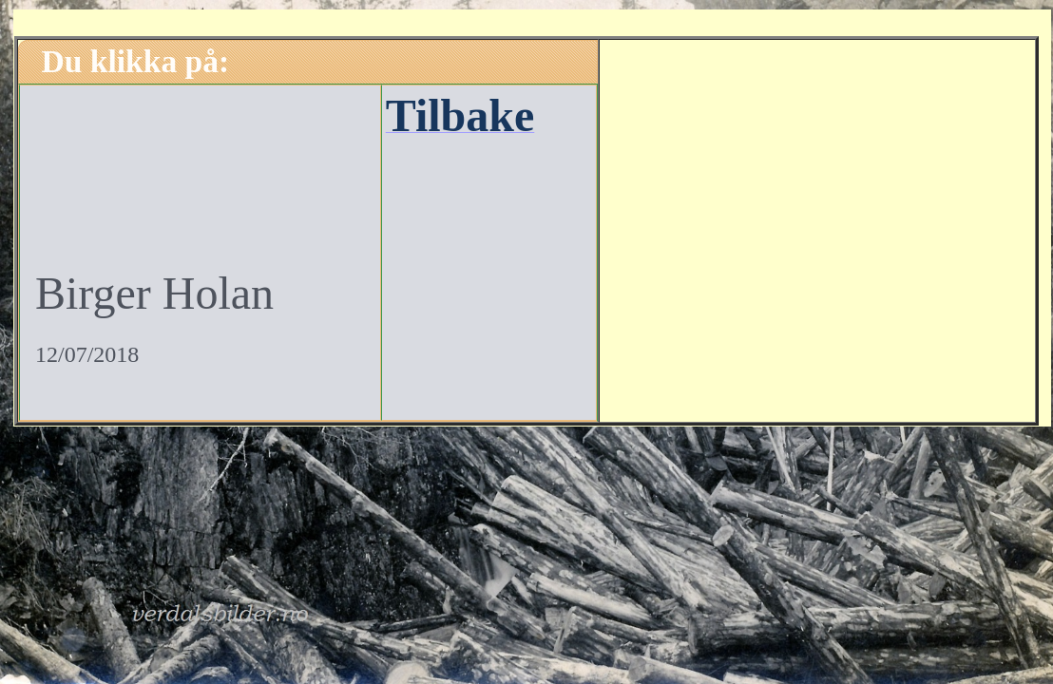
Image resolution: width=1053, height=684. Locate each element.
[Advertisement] (817, 228)
